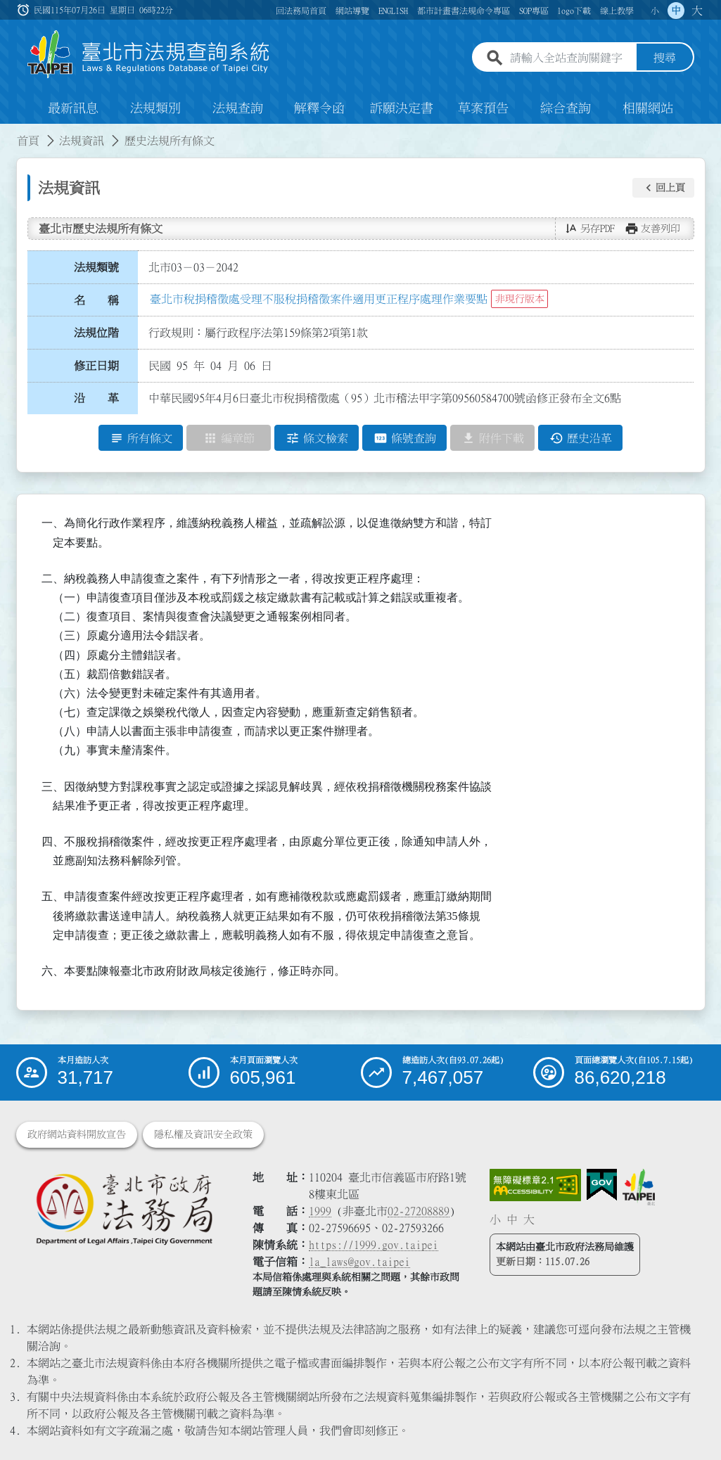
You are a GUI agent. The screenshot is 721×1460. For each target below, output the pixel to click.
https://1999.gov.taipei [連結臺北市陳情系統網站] (373, 1244)
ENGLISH (393, 10)
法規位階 (96, 332)
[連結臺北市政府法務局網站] (124, 1208)
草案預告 (483, 108)
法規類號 (96, 267)
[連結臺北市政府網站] (639, 1187)
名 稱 (96, 300)
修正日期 (96, 365)
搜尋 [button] (664, 58)
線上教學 (617, 10)
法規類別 (155, 108)
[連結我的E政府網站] (602, 1185)
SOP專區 (534, 10)
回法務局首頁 (301, 10)
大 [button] (697, 10)
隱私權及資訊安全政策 (203, 1134)
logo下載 (574, 10)
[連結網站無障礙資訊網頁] (535, 1185)
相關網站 (648, 108)
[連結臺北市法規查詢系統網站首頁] (149, 54)
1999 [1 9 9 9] (320, 1211)
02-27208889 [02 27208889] (418, 1211)
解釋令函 (319, 108)
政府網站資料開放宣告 (76, 1134)
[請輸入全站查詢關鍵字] (570, 58)
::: (8, 132)
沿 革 (96, 398)
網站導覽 (352, 10)
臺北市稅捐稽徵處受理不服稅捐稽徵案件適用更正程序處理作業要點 (318, 299)
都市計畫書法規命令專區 (463, 10)
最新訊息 (73, 108)
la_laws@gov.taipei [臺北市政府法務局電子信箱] (359, 1261)
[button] (663, 188)
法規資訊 (81, 140)
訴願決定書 (401, 108)
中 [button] (676, 10)
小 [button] (655, 10)
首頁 (28, 140)
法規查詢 (237, 108)
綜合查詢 (565, 108)
